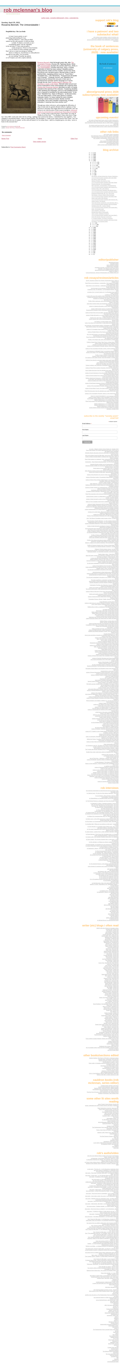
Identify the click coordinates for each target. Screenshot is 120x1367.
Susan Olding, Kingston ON (112, 993)
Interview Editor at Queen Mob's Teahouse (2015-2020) (105, 137)
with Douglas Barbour (113, 914)
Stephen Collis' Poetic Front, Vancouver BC (108, 1132)
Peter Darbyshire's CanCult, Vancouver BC (108, 1108)
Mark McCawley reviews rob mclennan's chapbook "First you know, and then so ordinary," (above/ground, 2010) (102, 556)
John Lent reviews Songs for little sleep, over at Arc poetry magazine (102, 455)
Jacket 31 (116, 1320)
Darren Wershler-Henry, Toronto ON (110, 1029)
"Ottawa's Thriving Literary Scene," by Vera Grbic (107, 549)
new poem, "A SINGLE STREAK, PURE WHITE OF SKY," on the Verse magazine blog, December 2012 (103, 1212)
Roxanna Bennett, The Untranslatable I (101, 184)
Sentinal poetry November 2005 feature (109, 142)
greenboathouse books (113, 1361)
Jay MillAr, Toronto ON (113, 988)
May (93, 173)
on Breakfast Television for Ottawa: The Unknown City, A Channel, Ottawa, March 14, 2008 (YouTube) (102, 1160)
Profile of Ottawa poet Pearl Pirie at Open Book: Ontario (105, 535)
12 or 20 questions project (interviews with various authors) (104, 879)
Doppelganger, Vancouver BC (111, 1114)
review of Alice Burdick (113, 780)
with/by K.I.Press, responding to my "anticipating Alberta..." (104, 884)
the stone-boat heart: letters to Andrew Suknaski (107, 727)
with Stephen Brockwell (113, 888)
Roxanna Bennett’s (43, 62)
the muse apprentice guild (112, 1354)
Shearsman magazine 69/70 (112, 1313)
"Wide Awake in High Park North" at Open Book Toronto (105, 612)
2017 (92, 232)
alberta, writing (115, 1045)
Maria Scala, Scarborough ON (111, 1007)
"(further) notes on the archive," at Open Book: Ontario (105, 356)
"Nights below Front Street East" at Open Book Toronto (105, 613)
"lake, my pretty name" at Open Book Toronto (108, 639)
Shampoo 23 (115, 1341)
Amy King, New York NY (113, 973)
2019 (92, 229)
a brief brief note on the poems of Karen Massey (107, 716)
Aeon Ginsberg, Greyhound (98, 210)
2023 (92, 157)
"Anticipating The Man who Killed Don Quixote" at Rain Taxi (104, 585)
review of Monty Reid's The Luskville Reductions (107, 637)
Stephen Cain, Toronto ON (112, 943)
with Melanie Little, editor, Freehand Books (108, 871)
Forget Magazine (114, 1302)
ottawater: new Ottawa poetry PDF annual (108, 268)
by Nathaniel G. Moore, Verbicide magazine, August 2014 (105, 803)
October (94, 165)
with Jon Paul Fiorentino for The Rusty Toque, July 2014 (105, 804)
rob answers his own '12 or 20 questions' (109, 875)
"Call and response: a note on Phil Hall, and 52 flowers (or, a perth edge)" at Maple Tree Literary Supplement (102, 561)
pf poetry (116, 1286)
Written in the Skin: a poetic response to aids (108, 1074)
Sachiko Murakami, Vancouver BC (110, 991)
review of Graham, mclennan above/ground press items (105, 729)
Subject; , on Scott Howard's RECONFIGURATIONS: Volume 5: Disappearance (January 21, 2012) (103, 1244)
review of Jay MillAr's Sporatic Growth (109, 713)
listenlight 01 (115, 1327)
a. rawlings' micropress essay (111, 766)
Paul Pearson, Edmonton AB (112, 995)
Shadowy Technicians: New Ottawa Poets (108, 1093)
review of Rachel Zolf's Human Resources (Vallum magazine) (104, 696)
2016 (92, 234)
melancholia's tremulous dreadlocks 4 (109, 1324)
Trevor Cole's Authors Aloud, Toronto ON (109, 1109)
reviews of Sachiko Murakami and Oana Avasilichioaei (105, 658)
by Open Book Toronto (113, 861)
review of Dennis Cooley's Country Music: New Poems (105, 718)
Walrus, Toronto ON (114, 1310)
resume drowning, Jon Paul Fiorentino (109, 1090)
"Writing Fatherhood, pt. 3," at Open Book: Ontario (106, 403)
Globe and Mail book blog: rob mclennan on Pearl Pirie (105, 628)
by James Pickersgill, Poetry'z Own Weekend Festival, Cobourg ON (102, 846)
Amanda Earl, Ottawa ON (112, 957)
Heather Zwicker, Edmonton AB (111, 1036)
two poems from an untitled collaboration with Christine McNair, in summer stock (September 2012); (103, 1223)
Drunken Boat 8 (115, 1323)
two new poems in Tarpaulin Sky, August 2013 (107, 1171)
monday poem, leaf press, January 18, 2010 (108, 1278)
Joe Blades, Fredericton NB (112, 938)
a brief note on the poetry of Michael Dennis (108, 720)
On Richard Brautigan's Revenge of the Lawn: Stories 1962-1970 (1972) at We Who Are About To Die (103, 533)
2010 (92, 243)
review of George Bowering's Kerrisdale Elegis (107, 654)
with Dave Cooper (114, 899)
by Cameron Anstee (114, 887)
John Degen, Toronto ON (112, 954)
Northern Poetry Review (113, 1126)
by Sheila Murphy (114, 902)
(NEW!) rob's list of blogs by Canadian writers (107, 928)
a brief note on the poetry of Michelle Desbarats (107, 712)
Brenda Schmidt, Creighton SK (111, 1009)
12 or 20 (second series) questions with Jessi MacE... (105, 215)
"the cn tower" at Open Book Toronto (110, 640)
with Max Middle (115, 907)
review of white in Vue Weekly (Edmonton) (108, 682)
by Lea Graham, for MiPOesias (111, 880)
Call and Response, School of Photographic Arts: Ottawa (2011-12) (102, 272)
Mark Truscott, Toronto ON (112, 1022)
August (94, 168)
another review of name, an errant (110, 725)
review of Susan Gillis (113, 782)
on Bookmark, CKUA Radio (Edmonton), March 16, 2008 (105, 1158)
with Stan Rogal (115, 912)
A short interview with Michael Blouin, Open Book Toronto (105, 558)
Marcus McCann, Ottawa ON (111, 986)
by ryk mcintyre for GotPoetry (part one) (109, 878)
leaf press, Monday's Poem (112, 1287)
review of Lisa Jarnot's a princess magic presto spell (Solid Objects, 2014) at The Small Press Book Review (102, 361)
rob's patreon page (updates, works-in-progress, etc (106, 37)
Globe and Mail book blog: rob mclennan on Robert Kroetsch (104, 623)
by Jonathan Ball (114, 862)
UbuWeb (116, 1145)
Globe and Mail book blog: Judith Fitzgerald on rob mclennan (104, 630)
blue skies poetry (114, 1301)
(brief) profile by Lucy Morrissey (111, 469)
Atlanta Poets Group (114, 1037)
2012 (92, 240)
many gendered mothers (113, 265)
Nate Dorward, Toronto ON (112, 956)
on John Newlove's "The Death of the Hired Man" (107, 762)
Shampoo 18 (115, 1360)
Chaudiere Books (114, 263)
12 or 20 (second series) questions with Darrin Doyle (104, 220)
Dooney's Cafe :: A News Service (110, 1115)
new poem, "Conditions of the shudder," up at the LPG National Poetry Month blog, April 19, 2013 (103, 1187)
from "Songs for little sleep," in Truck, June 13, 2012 (106, 1232)
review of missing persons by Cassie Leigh (108, 595)
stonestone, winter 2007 (113, 1315)
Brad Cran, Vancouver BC (112, 948)
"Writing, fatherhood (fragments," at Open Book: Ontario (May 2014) (102, 378)
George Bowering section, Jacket (110, 1068)
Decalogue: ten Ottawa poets (111, 1067)
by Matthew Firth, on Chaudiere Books (109, 890)
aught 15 (116, 1328)
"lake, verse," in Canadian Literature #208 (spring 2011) (105, 1255)
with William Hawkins (113, 903)
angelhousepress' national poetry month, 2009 (107, 1282)
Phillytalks (116, 1131)
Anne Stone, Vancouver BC (112, 1019)
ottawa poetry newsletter (113, 266)
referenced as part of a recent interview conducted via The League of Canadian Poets (57, 111)
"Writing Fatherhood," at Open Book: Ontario (108, 406)
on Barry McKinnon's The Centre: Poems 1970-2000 (106, 747)
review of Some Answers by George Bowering (107, 673)
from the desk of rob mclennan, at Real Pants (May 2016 (105, 288)
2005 (92, 251)
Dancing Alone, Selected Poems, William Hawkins (106, 1088)
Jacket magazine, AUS (113, 1121)
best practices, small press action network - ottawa (106, 748)
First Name (85, 429)
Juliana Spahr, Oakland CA (112, 1016)
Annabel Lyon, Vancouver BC (111, 981)
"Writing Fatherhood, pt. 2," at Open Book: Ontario (106, 405)
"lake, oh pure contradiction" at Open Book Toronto (106, 646)
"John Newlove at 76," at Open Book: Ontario (108, 362)
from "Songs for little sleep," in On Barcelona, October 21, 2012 (103, 1219)
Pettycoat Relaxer (114, 1355)
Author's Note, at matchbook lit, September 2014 (107, 343)
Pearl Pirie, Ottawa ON (113, 996)
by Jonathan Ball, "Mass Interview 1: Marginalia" (107, 852)
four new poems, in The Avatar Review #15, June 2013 (105, 1179)
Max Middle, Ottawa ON (113, 987)
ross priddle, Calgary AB (113, 998)
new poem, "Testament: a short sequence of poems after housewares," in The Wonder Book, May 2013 (105, 1184)
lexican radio (115, 1293)
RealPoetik (116, 1332)
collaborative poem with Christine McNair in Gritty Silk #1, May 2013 (102, 1182)
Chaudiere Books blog (113, 1042)
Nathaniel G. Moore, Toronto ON (111, 989)
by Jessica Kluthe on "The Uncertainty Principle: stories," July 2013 (102, 812)
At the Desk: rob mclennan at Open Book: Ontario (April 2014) (103, 379)
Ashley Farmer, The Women (98, 201)
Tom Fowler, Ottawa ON (113, 961)
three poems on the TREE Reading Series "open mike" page (104, 1291)
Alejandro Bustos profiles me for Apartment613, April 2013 (104, 464)
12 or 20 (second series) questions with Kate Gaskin (104, 182)
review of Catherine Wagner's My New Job (108, 641)
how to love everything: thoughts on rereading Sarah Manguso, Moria (102, 635)
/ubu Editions (115, 1146)
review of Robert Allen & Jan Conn (110, 779)
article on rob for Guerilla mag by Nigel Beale (108, 644)
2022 (92, 159)
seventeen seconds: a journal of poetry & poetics (107, 267)
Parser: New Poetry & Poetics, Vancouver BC (107, 1130)
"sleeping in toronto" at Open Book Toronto (108, 648)
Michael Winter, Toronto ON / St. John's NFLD (107, 1033)
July (93, 170)
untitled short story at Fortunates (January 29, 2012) (106, 1242)
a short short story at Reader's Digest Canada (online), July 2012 (103, 1228)
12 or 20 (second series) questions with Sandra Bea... (105, 207)
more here (116, 1148)
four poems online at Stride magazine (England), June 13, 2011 (103, 1268)
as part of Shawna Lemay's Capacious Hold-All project (105, 664)
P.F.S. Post (116, 1338)
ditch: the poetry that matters (112, 1113)
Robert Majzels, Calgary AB (112, 983)
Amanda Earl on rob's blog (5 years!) (110, 671)
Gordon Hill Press (10, 127)
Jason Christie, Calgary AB (112, 946)
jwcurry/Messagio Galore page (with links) (108, 1122)
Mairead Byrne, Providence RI (111, 942)
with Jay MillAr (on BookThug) (111, 905)
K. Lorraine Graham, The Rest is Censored (102, 218)
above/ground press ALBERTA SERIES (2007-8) (107, 270)
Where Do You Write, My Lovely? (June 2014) (107, 364)
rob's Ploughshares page (112, 143)
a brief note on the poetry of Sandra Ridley (108, 705)
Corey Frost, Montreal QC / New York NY (109, 963)
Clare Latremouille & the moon (111, 744)
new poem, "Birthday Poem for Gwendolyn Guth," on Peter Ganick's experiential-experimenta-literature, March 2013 (102, 1199)
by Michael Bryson (114, 919)
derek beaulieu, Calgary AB (112, 933)
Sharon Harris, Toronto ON (112, 970)
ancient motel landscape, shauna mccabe (108, 1087)
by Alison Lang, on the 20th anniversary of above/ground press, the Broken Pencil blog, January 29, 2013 (102, 819)
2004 (92, 252)
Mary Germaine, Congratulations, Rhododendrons (104, 185)
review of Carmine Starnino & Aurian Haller (108, 781)
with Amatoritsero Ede (113, 898)
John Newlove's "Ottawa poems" (111, 726)
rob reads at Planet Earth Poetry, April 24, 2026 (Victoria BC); (104, 120)
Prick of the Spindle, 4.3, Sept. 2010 (110, 1273)
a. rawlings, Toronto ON (113, 1001)
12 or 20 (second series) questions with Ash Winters (104, 204)
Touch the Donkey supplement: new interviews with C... (105, 202)
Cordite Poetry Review (113, 1347)
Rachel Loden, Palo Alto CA (112, 979)
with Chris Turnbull (114, 894)
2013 (92, 238)
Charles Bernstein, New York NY (111, 934)
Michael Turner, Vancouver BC (111, 1023)
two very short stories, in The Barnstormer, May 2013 (106, 1180)
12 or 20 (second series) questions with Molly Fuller (104, 196)
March (93, 223)
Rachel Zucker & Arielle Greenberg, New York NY (106, 1034)
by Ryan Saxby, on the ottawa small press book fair (106, 872)
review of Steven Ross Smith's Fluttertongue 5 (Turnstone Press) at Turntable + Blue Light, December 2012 (102, 480)
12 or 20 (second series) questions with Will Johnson (104, 192)
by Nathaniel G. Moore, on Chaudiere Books (108, 892)
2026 (92, 153)
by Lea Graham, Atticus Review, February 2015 (107, 795)
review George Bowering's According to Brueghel (107, 650)
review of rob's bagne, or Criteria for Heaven (108, 771)
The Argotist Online (114, 1336)
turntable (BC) (115, 1280)
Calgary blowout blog (113, 1041)
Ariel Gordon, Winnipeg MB (112, 965)
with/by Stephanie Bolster (112, 917)
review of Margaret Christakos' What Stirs (108, 653)
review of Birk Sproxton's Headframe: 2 (109, 717)
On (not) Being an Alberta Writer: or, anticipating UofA (105, 708)
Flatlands (116, 1359)
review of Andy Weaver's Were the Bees (109, 734)
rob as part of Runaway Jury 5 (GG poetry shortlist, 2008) (105, 659)
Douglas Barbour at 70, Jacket (111, 634)
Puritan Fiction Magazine (112, 1309)
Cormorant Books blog (113, 947)
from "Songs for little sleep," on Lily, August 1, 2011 (106, 1259)
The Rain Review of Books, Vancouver (109, 1136)
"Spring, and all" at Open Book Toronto (109, 622)
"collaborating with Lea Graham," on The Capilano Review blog (103, 522)
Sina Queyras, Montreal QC (112, 1000)
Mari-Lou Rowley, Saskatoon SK (111, 1006)
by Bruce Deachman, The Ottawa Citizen (109, 860)
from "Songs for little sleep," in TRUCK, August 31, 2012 (105, 1225)
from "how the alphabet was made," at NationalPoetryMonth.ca (103, 1237)
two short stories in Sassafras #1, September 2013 (106, 1170)
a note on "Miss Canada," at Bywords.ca (109, 482)
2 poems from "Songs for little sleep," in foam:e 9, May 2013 (104, 1185)
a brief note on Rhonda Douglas (111, 723)
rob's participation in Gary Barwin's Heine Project (107, 614)
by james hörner (115, 910)
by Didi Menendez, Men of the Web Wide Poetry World (105, 883)
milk (118, 1288)
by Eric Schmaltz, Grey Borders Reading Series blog (106, 853)
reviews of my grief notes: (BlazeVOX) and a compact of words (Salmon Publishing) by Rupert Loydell (103, 512)
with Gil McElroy (115, 916)
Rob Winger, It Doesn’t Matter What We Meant (103, 195)
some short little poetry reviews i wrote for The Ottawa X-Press (103, 689)
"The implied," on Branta (113, 627)
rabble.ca (116, 1135)
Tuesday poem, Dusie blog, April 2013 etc (108, 1059)
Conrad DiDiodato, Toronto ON (111, 955)
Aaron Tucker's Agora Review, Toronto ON (108, 1104)
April (93, 174)
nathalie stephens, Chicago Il (111, 1018)
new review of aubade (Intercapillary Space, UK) (107, 680)
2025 (92, 154)
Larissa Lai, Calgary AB (113, 977)
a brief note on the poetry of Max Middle (109, 735)
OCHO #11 (116, 1306)
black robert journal (114, 1284)
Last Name (85, 435)
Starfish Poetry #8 (114, 1298)
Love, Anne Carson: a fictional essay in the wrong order (105, 604)
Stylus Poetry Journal (113, 1311)
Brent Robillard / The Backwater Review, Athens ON (106, 1004)
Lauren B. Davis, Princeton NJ (111, 952)
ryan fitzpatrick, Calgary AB (112, 960)
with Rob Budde (115, 881)
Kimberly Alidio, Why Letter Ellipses (100, 188)
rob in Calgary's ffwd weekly (112, 677)
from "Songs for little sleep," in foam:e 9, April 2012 (106, 1234)
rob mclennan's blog (28, 10)
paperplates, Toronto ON (113, 1128)
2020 (92, 227)
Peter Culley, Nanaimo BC (112, 950)
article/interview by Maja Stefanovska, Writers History (106, 572)
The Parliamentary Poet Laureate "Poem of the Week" (105, 1127)
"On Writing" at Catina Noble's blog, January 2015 (106, 321)
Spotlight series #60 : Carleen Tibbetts (101, 206)
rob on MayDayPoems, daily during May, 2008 (107, 1300)
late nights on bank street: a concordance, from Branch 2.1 (104, 1275)
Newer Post (5, 138)
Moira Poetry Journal (113, 1339)
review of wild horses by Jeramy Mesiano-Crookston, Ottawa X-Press (102, 603)
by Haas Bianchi (115, 885)
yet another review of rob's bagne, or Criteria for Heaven (105, 773)
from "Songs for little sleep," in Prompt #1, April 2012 (106, 1236)
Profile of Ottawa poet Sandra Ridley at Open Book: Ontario (104, 536)
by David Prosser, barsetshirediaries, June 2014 (107, 807)
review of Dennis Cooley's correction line (109, 663)
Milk (118, 1357)
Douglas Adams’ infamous (54, 83)
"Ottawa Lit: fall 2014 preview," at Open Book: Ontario (105, 344)
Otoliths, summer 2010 (113, 1274)
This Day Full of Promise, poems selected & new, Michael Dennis (103, 1092)
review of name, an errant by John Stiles (109, 703)
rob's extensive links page (112, 139)
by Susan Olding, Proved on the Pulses (109, 858)
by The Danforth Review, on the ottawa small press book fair (104, 864)
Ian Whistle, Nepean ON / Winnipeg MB (109, 1032)
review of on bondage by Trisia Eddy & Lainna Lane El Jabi (104, 645)
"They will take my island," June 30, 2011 (109, 1266)
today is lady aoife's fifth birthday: (100, 198)
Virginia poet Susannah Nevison (47, 87)
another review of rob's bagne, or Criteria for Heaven (106, 772)
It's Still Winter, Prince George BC (110, 1119)
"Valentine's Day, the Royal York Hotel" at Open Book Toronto (104, 617)
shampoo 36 (115, 1279)
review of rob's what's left (112, 757)
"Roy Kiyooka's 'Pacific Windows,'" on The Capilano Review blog (103, 521)
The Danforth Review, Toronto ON (110, 1112)
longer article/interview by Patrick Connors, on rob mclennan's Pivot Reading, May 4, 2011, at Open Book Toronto (102, 567)
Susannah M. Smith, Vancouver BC (110, 1015)
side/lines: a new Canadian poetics (110, 1071)
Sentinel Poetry (115, 1348)
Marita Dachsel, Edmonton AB (111, 951)
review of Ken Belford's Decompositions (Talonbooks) (106, 565)
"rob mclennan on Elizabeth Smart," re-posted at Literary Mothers (103, 351)
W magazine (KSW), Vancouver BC (110, 1144)
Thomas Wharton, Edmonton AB (111, 1031)
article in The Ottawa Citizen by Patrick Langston (107, 707)
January (94, 226)
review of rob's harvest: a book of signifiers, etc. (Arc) (106, 770)
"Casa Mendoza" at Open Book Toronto (109, 601)
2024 (92, 156)
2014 (92, 237)
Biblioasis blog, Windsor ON (112, 937)
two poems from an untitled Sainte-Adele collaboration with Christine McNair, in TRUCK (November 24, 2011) (102, 1253)
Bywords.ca (116, 1307)
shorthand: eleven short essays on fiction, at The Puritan (105, 490)
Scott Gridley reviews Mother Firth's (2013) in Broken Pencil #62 (103, 398)
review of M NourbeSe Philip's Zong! (110, 586)
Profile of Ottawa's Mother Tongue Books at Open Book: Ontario (103, 531)
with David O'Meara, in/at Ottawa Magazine (108, 828)
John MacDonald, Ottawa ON (111, 982)
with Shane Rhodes (114, 889)
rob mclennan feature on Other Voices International (106, 1297)
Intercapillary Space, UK (113, 1118)
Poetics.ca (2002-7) (114, 271)
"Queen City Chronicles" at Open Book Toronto (107, 626)
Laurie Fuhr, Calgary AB (113, 964)
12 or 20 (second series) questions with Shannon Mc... (105, 199)
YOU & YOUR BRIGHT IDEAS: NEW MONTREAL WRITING (104, 1073)
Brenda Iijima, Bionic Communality (100, 212)
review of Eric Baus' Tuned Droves (110, 636)
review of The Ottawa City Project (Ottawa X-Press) (106, 704)
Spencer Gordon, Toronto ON (111, 966)
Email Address (87, 423)
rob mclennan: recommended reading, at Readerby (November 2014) (102, 325)
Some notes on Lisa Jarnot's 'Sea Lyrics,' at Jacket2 (106, 468)
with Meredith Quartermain (112, 908)
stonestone (116, 1352)
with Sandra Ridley (114, 870)
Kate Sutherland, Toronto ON (111, 1020)
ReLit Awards (115, 1139)
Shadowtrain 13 (115, 1314)
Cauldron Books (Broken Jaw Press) (110, 1085)
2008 (92, 246)
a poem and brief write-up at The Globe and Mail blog (106, 1283)
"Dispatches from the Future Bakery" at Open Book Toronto (104, 643)
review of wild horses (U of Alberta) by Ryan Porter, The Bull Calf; (103, 573)
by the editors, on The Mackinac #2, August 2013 (107, 811)
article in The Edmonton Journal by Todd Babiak (107, 695)
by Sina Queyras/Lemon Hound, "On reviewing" (107, 851)
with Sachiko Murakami (113, 869)
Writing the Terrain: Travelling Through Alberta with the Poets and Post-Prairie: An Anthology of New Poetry (103, 740)
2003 (92, 254)
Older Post (74, 138)
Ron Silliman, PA (114, 1011)
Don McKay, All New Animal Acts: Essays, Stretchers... (105, 176)
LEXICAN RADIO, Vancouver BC (110, 1123)
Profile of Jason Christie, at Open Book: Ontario (107, 355)
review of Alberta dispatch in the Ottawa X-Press (107, 652)
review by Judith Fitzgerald (112, 676)
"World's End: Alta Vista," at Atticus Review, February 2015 (104, 317)
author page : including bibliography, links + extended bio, (60, 18)
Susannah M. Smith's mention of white (109, 678)
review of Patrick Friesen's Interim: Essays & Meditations (105, 675)
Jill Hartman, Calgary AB (113, 972)
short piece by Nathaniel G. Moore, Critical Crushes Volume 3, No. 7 (102, 694)
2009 (92, 245)
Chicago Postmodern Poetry (112, 1110)
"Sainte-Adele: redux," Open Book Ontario (108, 554)
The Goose (116, 1117)
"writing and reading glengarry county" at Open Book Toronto (104, 587)
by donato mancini (114, 915)
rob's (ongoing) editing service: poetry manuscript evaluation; (104, 126)
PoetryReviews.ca (114, 1133)
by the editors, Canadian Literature (110, 797)
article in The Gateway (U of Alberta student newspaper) (105, 693)
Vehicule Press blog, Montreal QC (110, 1025)
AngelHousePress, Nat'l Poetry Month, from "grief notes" (105, 1277)
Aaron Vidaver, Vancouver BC (111, 1027)
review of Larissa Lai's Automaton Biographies (107, 616)
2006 (92, 249)
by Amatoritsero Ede (114, 901)
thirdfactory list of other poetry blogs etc (109, 1046)
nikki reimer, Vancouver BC (112, 1002)
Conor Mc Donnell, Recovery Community (102, 217)
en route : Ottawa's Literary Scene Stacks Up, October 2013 (104, 449)
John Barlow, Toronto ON (112, 930)
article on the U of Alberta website (110, 691)
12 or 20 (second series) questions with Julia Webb (104, 178)
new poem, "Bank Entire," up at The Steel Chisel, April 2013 (104, 1189)
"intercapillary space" (113, 1325)
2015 (92, 235)
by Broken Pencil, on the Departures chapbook (107, 874)
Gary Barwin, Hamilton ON (112, 932)
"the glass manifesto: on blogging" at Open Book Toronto (105, 580)
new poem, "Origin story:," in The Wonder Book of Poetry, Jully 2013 (102, 1175)
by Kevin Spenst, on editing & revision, (109, 847)
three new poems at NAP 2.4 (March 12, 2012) (107, 1241)
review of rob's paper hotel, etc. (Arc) (110, 768)
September (95, 167)
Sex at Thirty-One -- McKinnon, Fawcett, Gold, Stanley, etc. (104, 758)
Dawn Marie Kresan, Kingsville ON (110, 974)
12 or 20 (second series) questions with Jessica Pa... (104, 187)
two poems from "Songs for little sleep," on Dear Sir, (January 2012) (102, 1248)
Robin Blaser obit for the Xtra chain (110, 649)
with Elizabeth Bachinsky (112, 865)
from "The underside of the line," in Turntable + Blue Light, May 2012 (102, 1233)
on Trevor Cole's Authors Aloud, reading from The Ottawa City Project (102, 1162)
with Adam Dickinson (113, 897)
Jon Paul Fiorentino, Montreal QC (110, 959)
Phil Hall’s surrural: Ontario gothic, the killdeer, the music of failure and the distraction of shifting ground (103, 684)
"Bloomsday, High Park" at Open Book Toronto (107, 610)
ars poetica (116, 1292)
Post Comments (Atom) (18, 147)
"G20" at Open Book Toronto (112, 605)
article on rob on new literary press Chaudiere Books (106, 714)
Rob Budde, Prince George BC (111, 941)
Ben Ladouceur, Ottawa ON (112, 975)
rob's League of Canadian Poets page (109, 141)
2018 (92, 231)
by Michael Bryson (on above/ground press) (108, 920)
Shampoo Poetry (114, 1140)
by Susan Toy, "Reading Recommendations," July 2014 (105, 806)
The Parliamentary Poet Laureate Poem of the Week (106, 1329)
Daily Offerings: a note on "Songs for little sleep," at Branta (104, 483)
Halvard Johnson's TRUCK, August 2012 (109, 1060)
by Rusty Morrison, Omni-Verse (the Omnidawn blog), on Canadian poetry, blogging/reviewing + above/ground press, (102, 835)
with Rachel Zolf (115, 893)
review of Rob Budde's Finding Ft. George (108, 662)
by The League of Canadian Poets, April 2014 (107, 810)
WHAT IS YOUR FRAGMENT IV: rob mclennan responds (105, 396)
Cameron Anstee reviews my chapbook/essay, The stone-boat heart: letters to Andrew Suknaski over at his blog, (102, 488)
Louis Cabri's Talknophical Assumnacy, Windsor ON (106, 1142)
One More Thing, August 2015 (111, 299)
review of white (115, 660)
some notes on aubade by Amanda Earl (109, 721)
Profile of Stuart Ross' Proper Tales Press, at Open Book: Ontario (103, 342)
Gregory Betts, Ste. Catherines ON (110, 936)
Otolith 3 (116, 1319)
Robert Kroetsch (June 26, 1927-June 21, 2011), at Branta (104, 559)
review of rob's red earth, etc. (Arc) (110, 754)
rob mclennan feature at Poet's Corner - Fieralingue (106, 1289)
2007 (92, 248)
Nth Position (116, 1334)
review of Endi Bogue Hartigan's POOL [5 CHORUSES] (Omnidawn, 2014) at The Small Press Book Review (102, 384)
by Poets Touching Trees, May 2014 (110, 808)
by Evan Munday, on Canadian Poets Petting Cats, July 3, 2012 (103, 826)
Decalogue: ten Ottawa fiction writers (110, 1065)
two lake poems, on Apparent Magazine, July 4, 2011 (106, 1262)
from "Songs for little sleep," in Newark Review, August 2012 (104, 1227)
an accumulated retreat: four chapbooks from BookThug (105, 722)
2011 (92, 241)
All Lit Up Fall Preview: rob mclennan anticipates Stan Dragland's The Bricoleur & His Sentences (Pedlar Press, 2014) (103, 335)
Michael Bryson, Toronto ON (112, 939)
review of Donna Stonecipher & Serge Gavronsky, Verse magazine (102, 672)
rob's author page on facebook (111, 134)
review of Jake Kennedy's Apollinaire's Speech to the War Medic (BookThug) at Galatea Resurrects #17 (103, 526)
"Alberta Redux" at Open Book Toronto (109, 621)
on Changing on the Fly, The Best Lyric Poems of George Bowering (102, 745)
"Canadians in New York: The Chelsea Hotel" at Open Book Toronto (102, 625)
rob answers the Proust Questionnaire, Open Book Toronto (104, 855)
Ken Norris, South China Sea (99, 179)
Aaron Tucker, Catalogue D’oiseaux (100, 213)
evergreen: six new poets (112, 1069)
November (94, 164)
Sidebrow (116, 1318)
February (94, 224)
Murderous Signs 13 (114, 1322)
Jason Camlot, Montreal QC (112, 945)
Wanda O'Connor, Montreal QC (111, 992)
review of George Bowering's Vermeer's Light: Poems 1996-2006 (103, 690)
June (93, 171)
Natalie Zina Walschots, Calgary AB (110, 1028)
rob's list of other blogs (113, 1050)
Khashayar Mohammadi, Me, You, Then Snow (103, 193)
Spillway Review (115, 1337)
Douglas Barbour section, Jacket (111, 1062)
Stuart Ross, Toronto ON (113, 1005)
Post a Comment (6, 135)
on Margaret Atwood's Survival (111, 755)
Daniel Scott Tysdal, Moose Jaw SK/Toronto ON (107, 1024)
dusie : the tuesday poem (98, 209)
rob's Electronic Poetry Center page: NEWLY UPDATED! (105, 135)
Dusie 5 (117, 1316)
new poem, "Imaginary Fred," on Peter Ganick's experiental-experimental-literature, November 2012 (104, 1214)
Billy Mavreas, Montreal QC (112, 984)
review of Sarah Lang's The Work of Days (108, 687)
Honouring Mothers (114, 1350)
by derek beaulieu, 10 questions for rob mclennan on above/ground (102, 844)
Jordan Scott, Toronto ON (112, 1010)
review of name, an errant (112, 730)
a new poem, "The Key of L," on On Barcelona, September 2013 (103, 1169)
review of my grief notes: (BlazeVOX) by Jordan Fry (106, 514)
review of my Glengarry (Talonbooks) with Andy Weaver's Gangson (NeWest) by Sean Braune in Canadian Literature (102, 507)
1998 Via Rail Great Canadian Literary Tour (108, 144)
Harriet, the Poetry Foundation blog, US (109, 997)
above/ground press (114, 262)
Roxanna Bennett (19, 127)
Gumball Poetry (115, 1356)
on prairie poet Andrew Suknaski (111, 609)
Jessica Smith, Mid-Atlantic (112, 1014)
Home (40, 138)
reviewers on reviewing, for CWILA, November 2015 (106, 298)
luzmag (117, 1331)
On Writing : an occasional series (100, 221)
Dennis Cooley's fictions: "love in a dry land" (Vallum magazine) (103, 681)
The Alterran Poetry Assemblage (111, 1351)
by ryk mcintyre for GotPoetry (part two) (109, 876)
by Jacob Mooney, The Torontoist (110, 856)
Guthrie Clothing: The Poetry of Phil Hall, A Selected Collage (104, 1058)
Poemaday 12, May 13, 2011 (111, 1269)
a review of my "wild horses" (112, 294)
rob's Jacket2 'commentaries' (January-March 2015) (106, 138)
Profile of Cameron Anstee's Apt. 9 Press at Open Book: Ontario (103, 545)
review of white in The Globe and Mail (109, 686)
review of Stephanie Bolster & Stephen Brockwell (107, 767)
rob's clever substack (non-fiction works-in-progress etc (105, 38)
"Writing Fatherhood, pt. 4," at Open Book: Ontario (106, 400)
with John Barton (114, 906)
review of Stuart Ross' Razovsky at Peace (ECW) (106, 777)
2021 (92, 160)
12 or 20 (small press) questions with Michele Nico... (104, 190)
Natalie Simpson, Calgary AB (111, 1013)
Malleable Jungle (114, 1342)
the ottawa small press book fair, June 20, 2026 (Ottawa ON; (104, 125)
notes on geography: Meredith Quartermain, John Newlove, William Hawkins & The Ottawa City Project (102, 737)
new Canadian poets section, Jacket (110, 1072)
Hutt (118, 1346)
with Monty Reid (115, 896)
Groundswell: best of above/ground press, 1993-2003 (106, 1089)
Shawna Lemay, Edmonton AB (111, 978)
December (94, 162)
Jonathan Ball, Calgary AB (112, 929)
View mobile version (39, 141)
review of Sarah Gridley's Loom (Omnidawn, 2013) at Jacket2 (104, 397)
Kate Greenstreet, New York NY (111, 968)
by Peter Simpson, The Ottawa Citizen (109, 857)
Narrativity (116, 1124)
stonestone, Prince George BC (111, 1141)
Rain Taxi (116, 1137)
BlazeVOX (116, 1304)
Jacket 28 (116, 1345)
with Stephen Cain (114, 911)
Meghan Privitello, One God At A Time (101, 181)
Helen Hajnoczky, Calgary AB (111, 969)
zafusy (117, 1333)
